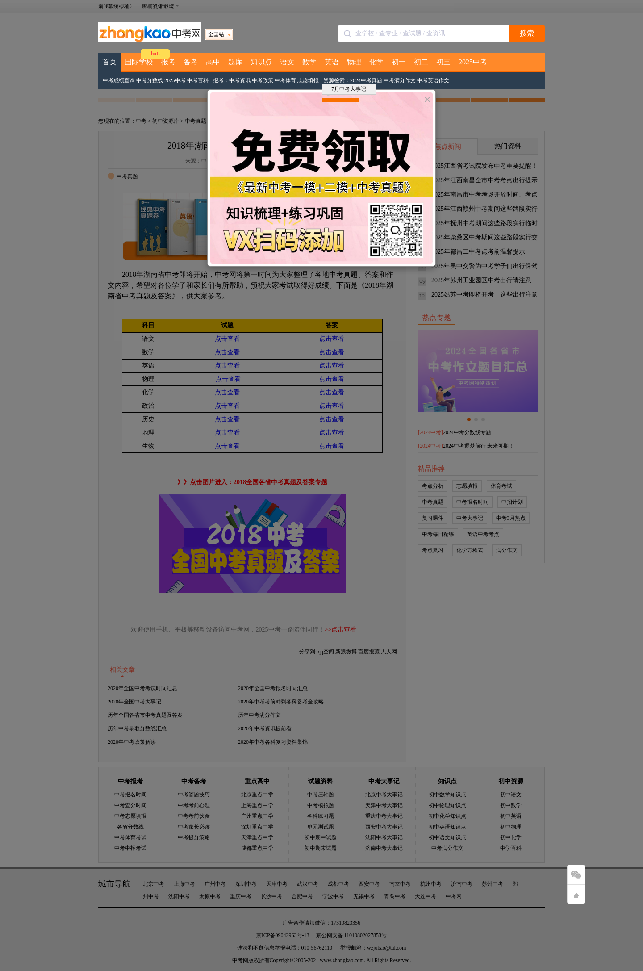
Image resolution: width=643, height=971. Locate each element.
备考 (191, 62)
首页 (109, 62)
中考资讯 (240, 80)
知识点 (261, 62)
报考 (168, 62)
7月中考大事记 (346, 90)
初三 (443, 62)
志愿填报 (308, 80)
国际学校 (139, 62)
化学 (376, 62)
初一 (399, 62)
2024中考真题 (366, 80)
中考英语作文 (433, 80)
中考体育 (285, 80)
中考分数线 (149, 80)
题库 (235, 62)
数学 (309, 62)
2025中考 (473, 62)
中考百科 (198, 80)
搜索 (527, 33)
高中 (213, 62)
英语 (332, 62)
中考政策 (262, 80)
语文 (287, 62)
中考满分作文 (400, 80)
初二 (421, 62)
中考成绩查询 (119, 80)
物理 (354, 62)
